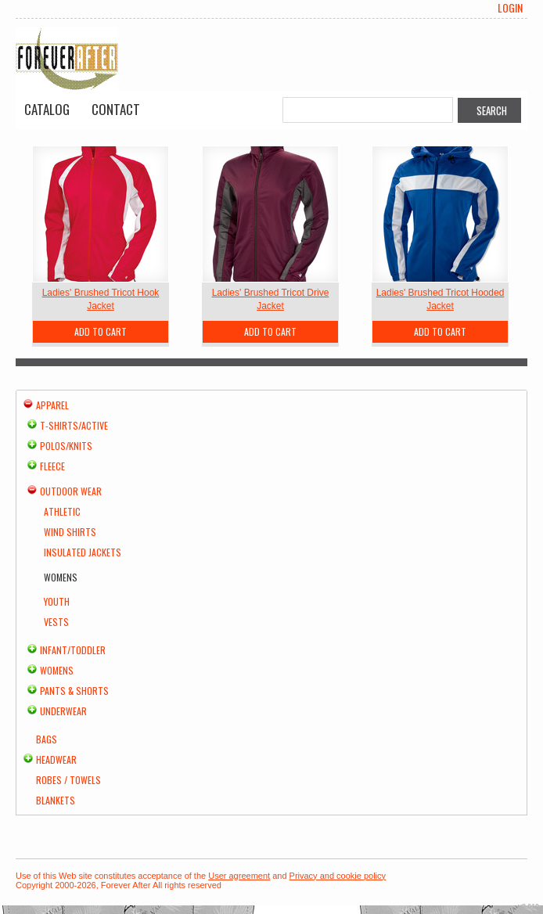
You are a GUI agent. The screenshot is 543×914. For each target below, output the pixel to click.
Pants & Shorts (74, 690)
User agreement (239, 875)
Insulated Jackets (82, 552)
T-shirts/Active (74, 425)
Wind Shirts (70, 531)
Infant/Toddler (73, 650)
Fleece (52, 466)
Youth (57, 601)
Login (510, 8)
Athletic (62, 511)
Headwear (56, 759)
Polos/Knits (66, 445)
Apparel (52, 405)
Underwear (63, 711)
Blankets (55, 800)
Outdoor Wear (71, 491)
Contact (116, 109)
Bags (46, 739)
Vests (56, 621)
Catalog (47, 109)
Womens (57, 670)
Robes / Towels (68, 779)
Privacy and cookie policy (338, 875)
